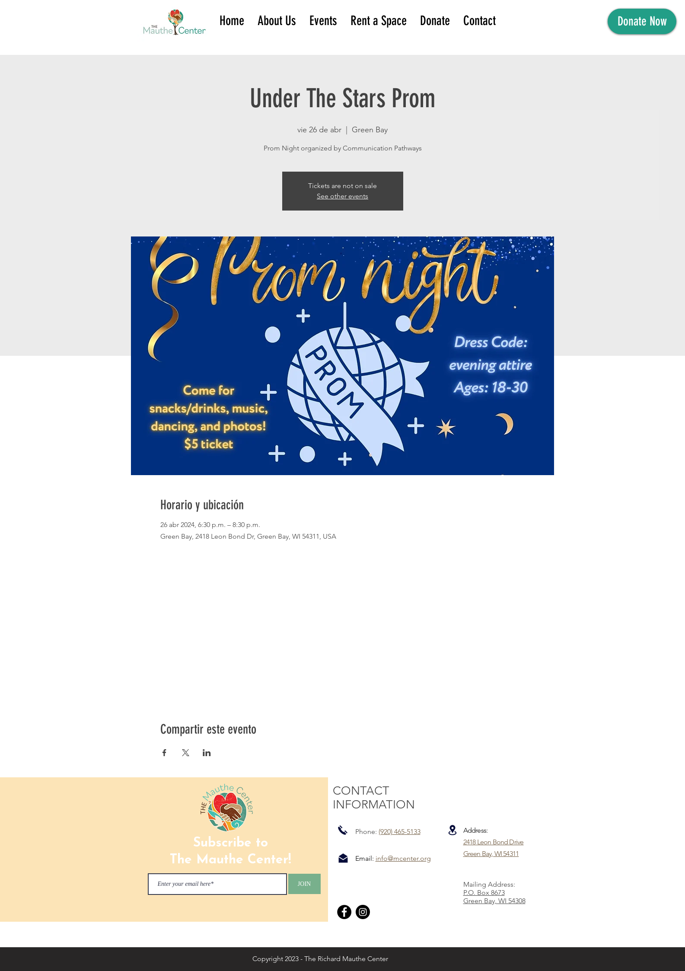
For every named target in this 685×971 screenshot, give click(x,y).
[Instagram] (363, 912)
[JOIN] (304, 884)
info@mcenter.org (403, 858)
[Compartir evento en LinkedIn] (207, 752)
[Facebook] (344, 912)
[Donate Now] (642, 21)
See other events (342, 196)
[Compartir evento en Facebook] (164, 752)
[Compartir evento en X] (186, 752)
